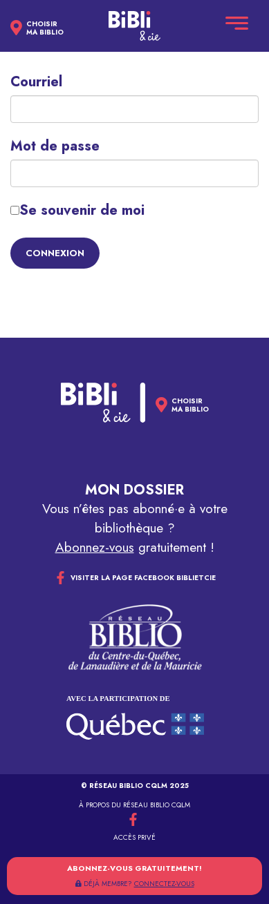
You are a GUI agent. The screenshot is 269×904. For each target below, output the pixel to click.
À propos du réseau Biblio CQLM (134, 805)
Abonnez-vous (94, 547)
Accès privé (134, 837)
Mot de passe (55, 146)
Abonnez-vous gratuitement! (134, 868)
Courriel (36, 82)
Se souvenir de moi (77, 210)
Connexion (55, 253)
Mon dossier (134, 490)
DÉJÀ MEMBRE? (134, 883)
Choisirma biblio (45, 28)
